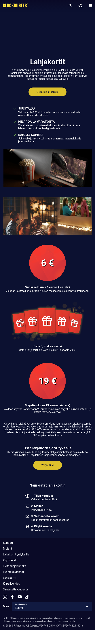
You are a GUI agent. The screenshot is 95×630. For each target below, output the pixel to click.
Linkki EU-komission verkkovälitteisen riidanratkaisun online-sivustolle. (43, 618)
